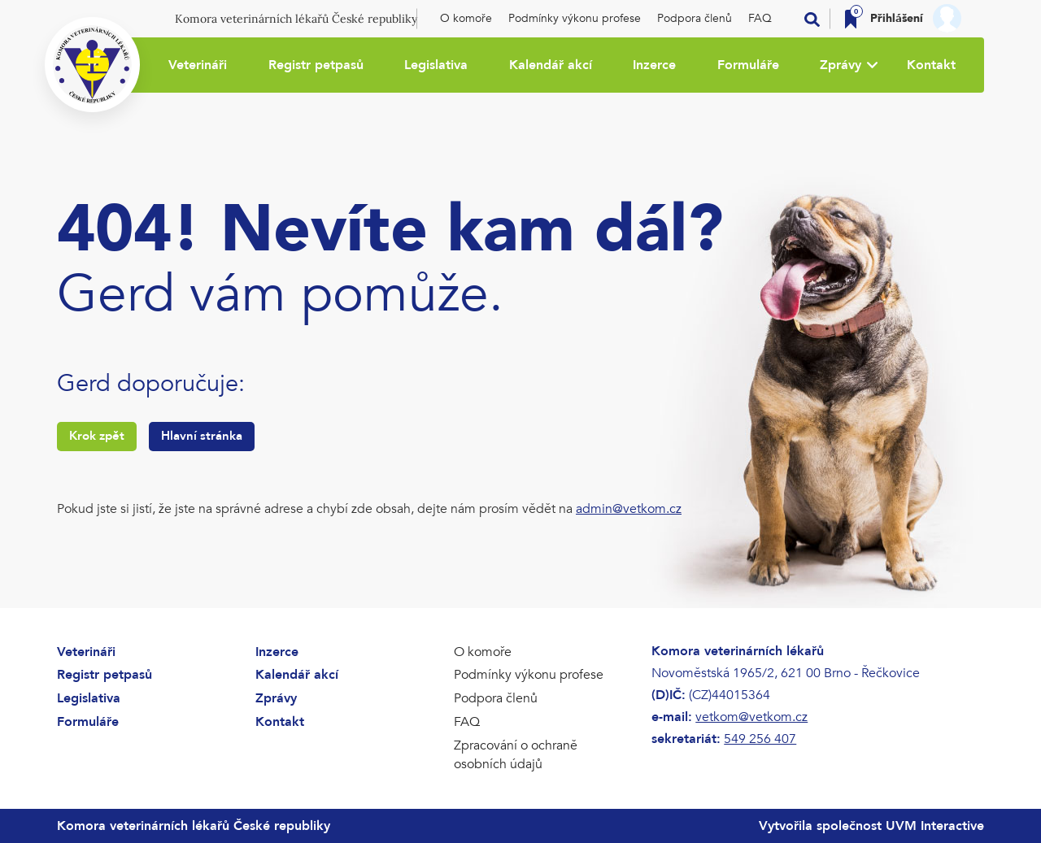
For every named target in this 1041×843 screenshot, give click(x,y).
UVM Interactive (935, 826)
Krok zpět (96, 436)
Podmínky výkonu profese (574, 18)
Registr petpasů (316, 65)
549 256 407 (760, 739)
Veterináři (197, 65)
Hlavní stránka (201, 436)
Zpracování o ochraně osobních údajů (515, 755)
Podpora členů (694, 18)
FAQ (760, 18)
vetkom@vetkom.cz (751, 717)
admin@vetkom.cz (629, 509)
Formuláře (748, 65)
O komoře (466, 18)
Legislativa (436, 65)
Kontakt (931, 65)
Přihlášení (896, 18)
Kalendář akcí (550, 65)
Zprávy (840, 65)
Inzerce (654, 65)
